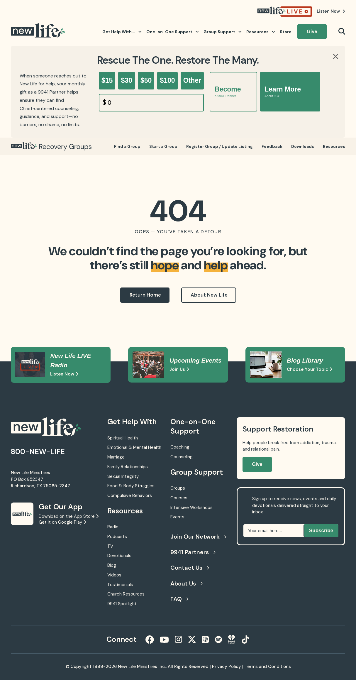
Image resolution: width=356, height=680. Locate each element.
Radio (112, 527)
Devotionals (119, 556)
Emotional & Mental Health (134, 447)
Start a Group (163, 146)
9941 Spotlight (122, 604)
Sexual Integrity (123, 476)
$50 (146, 80)
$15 (107, 80)
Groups (177, 488)
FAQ (179, 599)
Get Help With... (122, 31)
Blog (111, 565)
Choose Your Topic (309, 369)
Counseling (181, 457)
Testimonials (120, 585)
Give (312, 31)
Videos (114, 575)
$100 (167, 80)
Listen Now (64, 374)
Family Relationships (127, 467)
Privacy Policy (226, 666)
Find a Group (127, 146)
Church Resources (126, 594)
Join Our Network (197, 536)
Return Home (145, 295)
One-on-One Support (172, 31)
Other (192, 80)
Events (177, 517)
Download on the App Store (69, 516)
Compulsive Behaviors (129, 495)
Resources (260, 31)
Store (285, 31)
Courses (178, 498)
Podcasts (117, 536)
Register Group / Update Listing (219, 146)
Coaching (179, 447)
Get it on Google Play (62, 522)
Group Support (223, 31)
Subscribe (321, 530)
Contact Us (189, 567)
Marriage (116, 457)
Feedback (272, 146)
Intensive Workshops (191, 507)
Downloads (302, 146)
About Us (186, 583)
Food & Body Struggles (131, 486)
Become (228, 91)
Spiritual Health (122, 438)
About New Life (209, 295)
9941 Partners (193, 552)
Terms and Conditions (268, 666)
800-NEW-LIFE (38, 451)
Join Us (179, 369)
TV (110, 546)
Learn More (283, 91)
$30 (126, 80)
